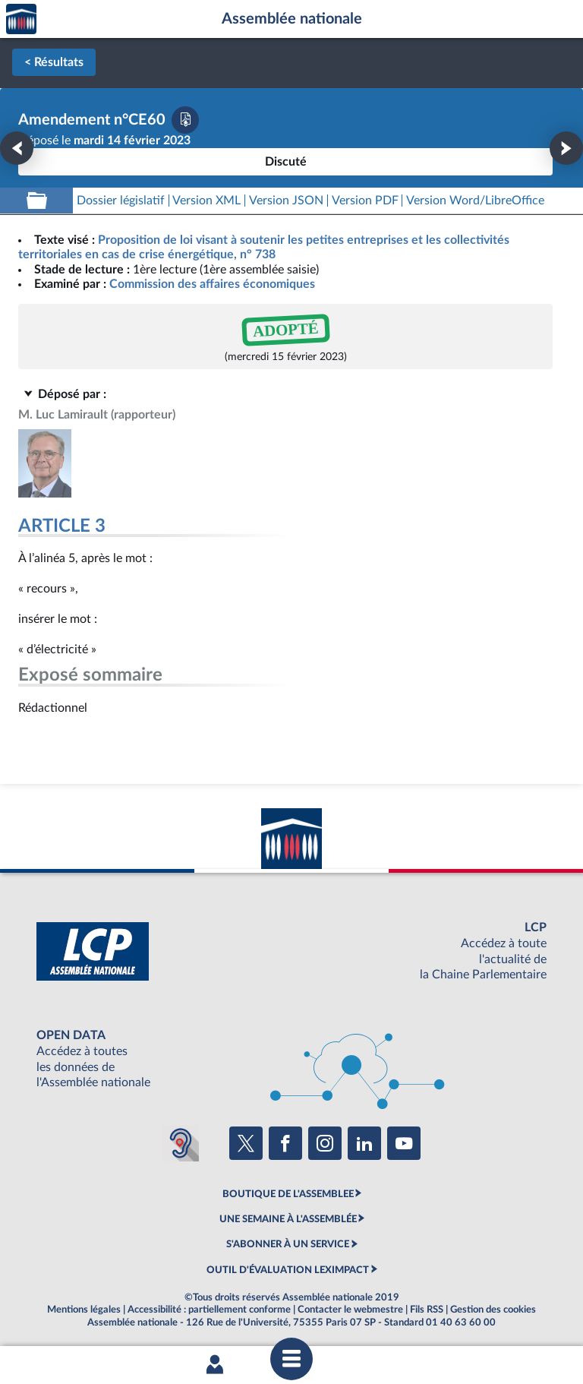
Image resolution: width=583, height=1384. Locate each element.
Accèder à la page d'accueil (21, 19)
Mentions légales (84, 1309)
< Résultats (54, 62)
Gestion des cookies (493, 1309)
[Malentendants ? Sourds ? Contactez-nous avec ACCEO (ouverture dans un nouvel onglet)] (180, 1143)
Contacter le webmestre (350, 1309)
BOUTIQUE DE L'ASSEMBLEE (288, 1194)
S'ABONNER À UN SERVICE (287, 1244)
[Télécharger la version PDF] (185, 120)
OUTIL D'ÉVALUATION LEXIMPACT (287, 1270)
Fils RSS (426, 1309)
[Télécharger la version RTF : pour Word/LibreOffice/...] (475, 201)
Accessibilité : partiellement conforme (209, 1309)
